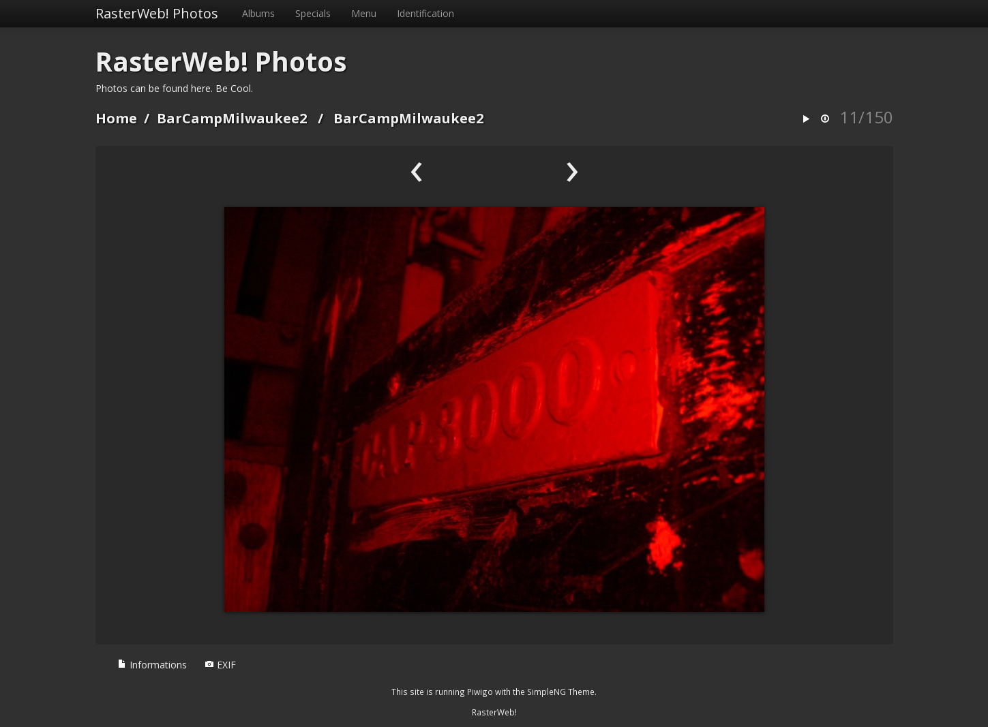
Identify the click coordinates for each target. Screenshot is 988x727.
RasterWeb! (494, 712)
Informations (152, 664)
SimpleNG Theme (561, 691)
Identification (425, 13)
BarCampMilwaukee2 (232, 118)
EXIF (220, 664)
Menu (363, 13)
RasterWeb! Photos (156, 13)
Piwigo (480, 691)
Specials (313, 13)
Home (116, 118)
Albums (258, 13)
